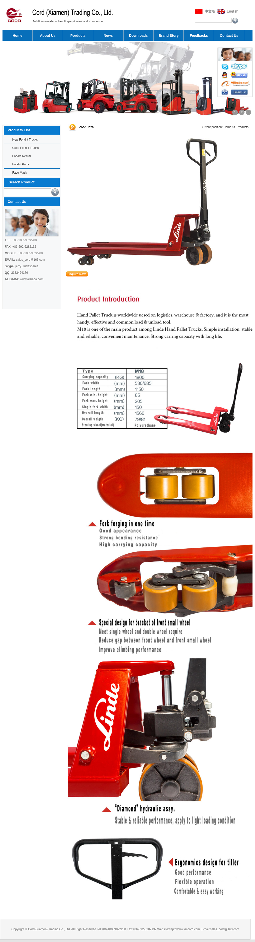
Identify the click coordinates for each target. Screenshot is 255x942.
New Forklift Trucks (25, 139)
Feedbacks (199, 36)
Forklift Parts (20, 164)
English (232, 11)
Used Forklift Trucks (25, 148)
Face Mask (19, 172)
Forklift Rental (21, 156)
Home (17, 36)
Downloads (138, 36)
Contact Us (229, 36)
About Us (48, 36)
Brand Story (168, 36)
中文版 (210, 11)
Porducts (78, 36)
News (108, 36)
